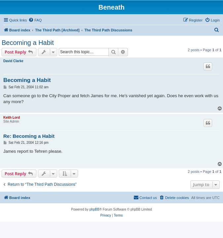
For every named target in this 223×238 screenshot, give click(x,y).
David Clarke (13, 61)
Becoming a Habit (28, 42)
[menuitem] (35, 20)
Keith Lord (11, 117)
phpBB (94, 209)
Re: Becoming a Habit (29, 136)
